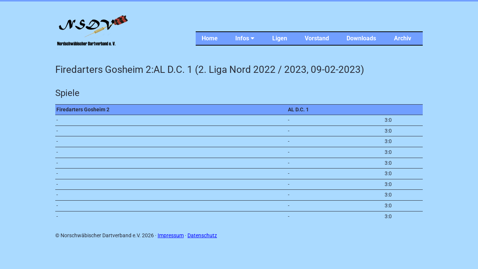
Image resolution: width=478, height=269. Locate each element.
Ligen (279, 38)
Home (210, 38)
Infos (244, 38)
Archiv (402, 38)
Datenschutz (202, 235)
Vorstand (317, 38)
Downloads (361, 38)
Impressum (171, 235)
